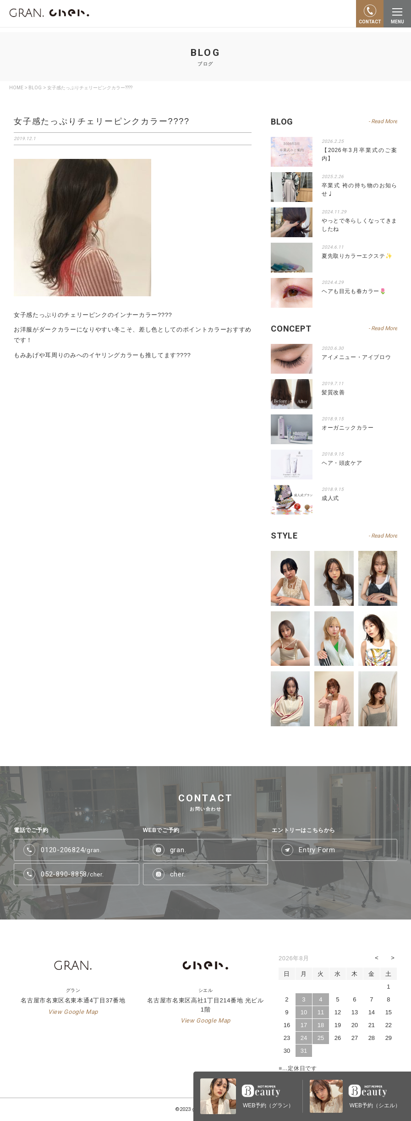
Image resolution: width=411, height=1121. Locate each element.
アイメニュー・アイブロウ (356, 357)
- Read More (382, 536)
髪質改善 (333, 392)
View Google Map (73, 1011)
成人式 (330, 498)
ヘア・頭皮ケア (342, 463)
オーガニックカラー (347, 427)
